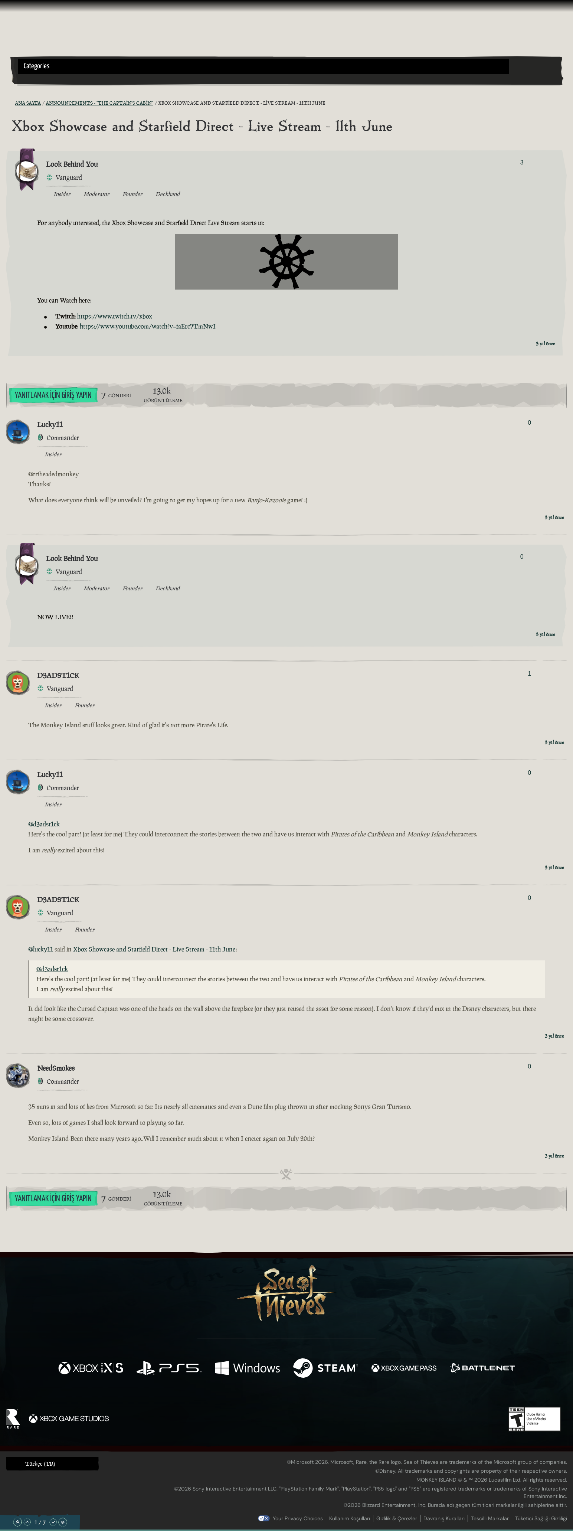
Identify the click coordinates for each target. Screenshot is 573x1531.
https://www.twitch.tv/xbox (114, 316)
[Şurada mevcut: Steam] (325, 1369)
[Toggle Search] (39, 78)
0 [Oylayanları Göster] (529, 423)
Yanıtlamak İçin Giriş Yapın (53, 395)
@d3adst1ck (44, 824)
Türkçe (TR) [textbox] (40, 1463)
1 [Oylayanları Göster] (529, 673)
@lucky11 (40, 949)
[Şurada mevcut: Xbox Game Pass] (404, 1369)
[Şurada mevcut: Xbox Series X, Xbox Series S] (91, 1369)
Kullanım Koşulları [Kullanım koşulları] (349, 1518)
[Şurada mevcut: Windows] (247, 1369)
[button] (263, 66)
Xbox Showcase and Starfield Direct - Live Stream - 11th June (154, 949)
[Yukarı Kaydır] (27, 1522)
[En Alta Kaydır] (62, 1522)
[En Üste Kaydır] (17, 1522)
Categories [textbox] (36, 66)
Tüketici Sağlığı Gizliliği (541, 1518)
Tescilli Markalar (490, 1518)
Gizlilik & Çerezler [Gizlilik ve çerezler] (396, 1518)
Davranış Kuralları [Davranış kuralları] (444, 1518)
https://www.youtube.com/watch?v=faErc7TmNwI (148, 326)
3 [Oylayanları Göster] (522, 162)
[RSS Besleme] (10, 103)
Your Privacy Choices (298, 1518)
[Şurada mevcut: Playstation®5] (169, 1369)
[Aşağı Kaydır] (53, 1522)
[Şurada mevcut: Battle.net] (482, 1369)
